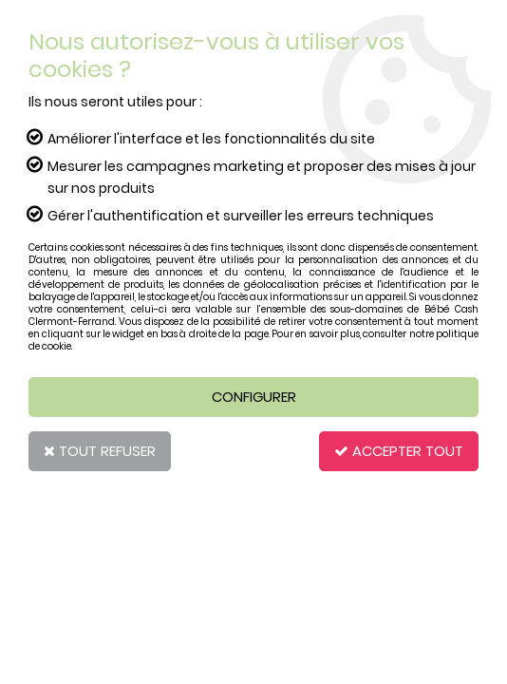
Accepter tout (398, 451)
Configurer (254, 397)
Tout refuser (100, 451)
